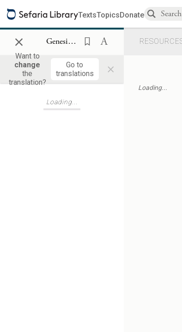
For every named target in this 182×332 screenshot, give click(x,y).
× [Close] (19, 40)
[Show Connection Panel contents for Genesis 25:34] (62, 42)
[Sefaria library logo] (42, 14)
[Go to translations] (75, 69)
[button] (84, 40)
